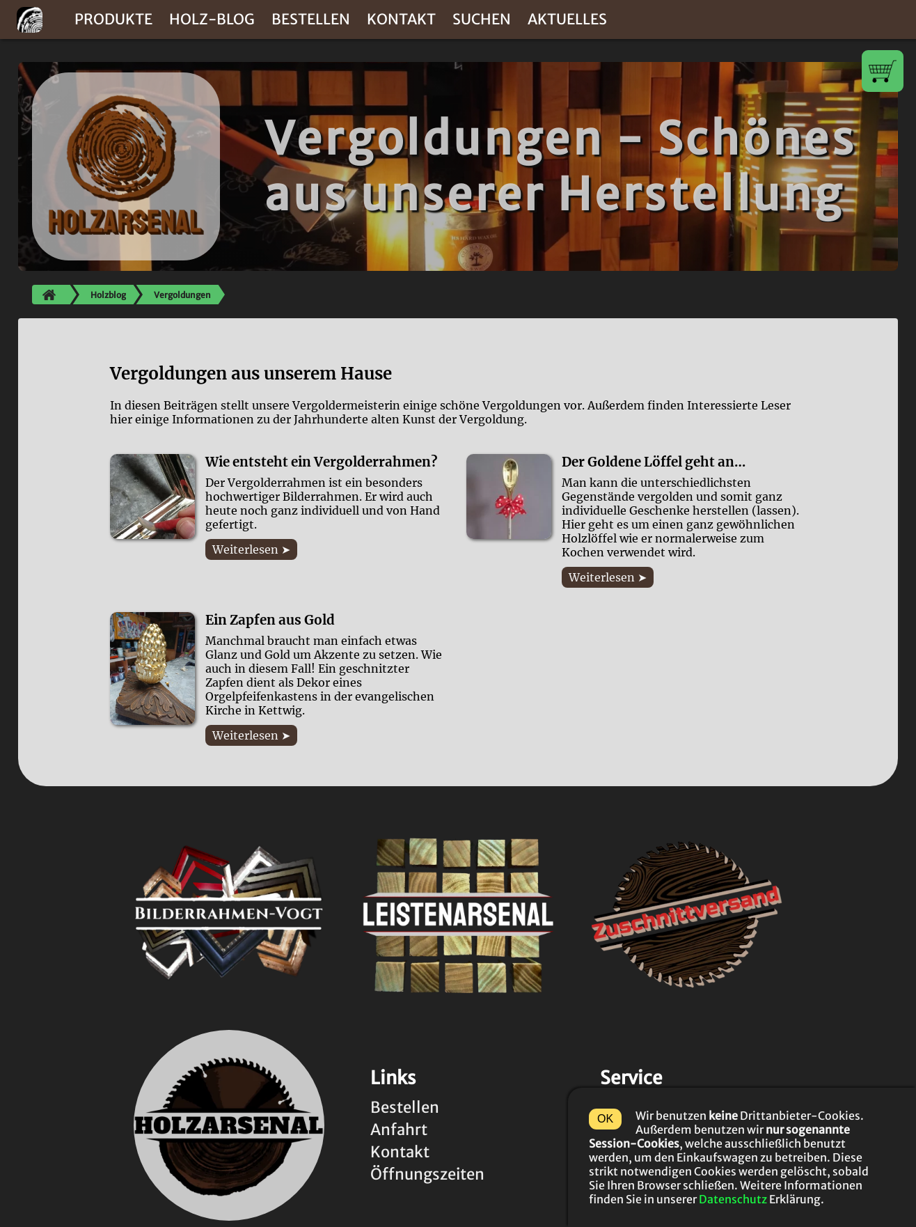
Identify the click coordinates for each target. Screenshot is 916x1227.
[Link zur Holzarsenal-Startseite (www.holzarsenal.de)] (228, 1125)
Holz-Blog (212, 19)
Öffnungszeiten (427, 1174)
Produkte (113, 19)
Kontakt (401, 19)
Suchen (481, 19)
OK (605, 1119)
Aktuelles (567, 19)
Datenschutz (733, 1199)
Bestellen (310, 19)
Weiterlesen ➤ (251, 549)
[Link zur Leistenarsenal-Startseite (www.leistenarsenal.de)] (457, 915)
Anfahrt (398, 1129)
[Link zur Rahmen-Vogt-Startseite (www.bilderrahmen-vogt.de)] (228, 915)
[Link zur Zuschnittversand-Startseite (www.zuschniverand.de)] (687, 915)
